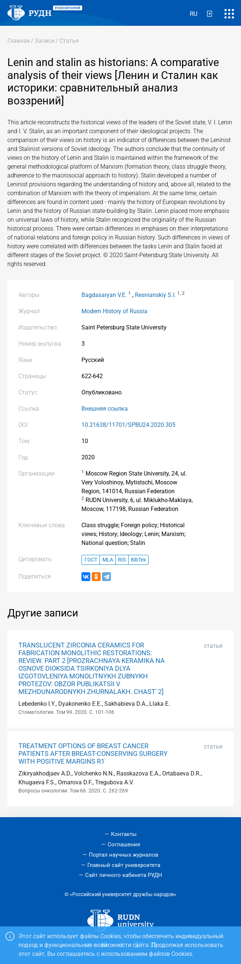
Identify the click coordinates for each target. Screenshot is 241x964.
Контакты (124, 834)
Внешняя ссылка (104, 408)
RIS (122, 560)
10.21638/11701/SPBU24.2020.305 (128, 424)
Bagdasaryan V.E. (104, 294)
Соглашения (124, 844)
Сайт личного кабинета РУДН (123, 875)
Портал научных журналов (123, 854)
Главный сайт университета (123, 865)
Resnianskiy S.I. (155, 294)
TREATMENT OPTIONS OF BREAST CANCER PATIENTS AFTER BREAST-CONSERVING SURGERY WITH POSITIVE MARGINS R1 (93, 753)
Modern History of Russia (114, 311)
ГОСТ (90, 560)
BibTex (138, 560)
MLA (107, 560)
